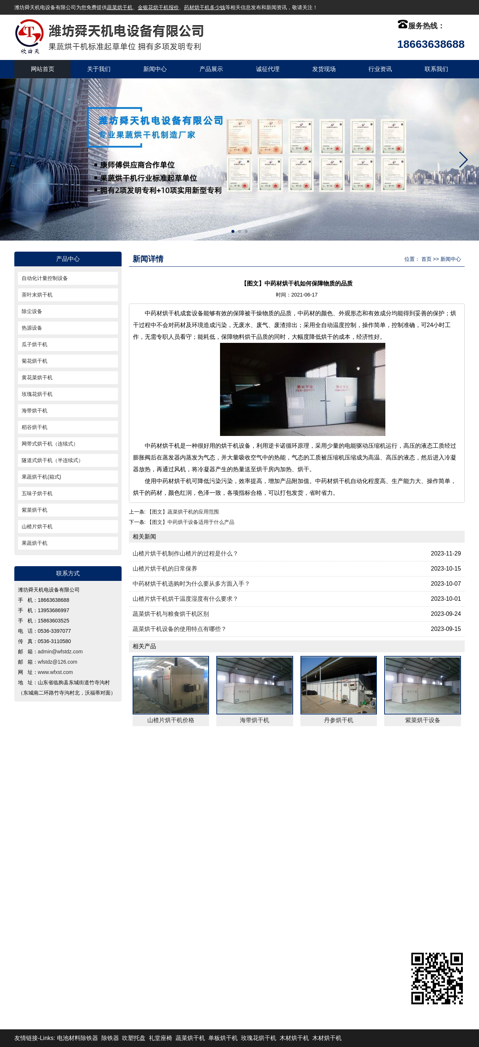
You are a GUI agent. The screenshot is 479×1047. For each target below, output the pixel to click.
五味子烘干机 (37, 493)
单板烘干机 (223, 1038)
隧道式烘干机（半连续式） (52, 460)
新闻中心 (155, 69)
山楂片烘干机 (37, 526)
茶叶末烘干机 (37, 295)
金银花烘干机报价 (158, 7)
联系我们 (436, 69)
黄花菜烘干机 (37, 377)
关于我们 (99, 69)
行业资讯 (380, 69)
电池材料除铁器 (77, 1038)
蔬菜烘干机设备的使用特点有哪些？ (180, 629)
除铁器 (110, 1038)
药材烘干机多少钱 (204, 7)
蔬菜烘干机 (120, 7)
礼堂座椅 (160, 1038)
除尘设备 (32, 311)
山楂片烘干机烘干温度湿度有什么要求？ (185, 599)
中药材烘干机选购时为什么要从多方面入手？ (191, 584)
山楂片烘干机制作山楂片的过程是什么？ (185, 553)
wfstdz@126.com (58, 662)
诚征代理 (268, 69)
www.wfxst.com (55, 672)
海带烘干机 (34, 411)
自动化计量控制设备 (45, 278)
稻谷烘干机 (34, 427)
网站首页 (42, 69)
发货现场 (324, 69)
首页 (426, 259)
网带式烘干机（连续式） (50, 444)
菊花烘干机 (34, 361)
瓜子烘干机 (34, 344)
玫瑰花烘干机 (37, 394)
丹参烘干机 (338, 720)
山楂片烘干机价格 (170, 720)
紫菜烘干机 (34, 510)
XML (397, 758)
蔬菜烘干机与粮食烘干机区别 (171, 614)
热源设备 (32, 328)
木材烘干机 (294, 1038)
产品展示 (211, 69)
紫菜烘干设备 (422, 720)
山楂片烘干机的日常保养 (165, 568)
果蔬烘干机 (34, 543)
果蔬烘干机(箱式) (41, 477)
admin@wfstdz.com (60, 651)
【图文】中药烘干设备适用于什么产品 (190, 522)
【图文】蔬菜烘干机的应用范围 (183, 512)
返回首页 (36, 758)
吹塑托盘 (133, 1038)
